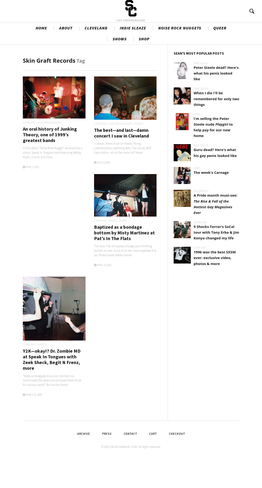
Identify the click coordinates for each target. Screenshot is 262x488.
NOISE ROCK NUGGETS (179, 57)
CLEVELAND (96, 57)
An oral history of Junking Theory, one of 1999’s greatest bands (50, 163)
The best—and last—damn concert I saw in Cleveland (121, 162)
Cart (153, 463)
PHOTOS (138, 153)
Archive (83, 463)
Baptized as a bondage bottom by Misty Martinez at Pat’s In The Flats (124, 261)
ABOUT (65, 57)
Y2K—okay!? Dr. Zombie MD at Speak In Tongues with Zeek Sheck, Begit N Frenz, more (52, 388)
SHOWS (120, 68)
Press (107, 463)
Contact (130, 463)
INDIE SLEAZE (133, 57)
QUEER (219, 57)
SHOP (144, 68)
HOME (41, 57)
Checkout (177, 463)
